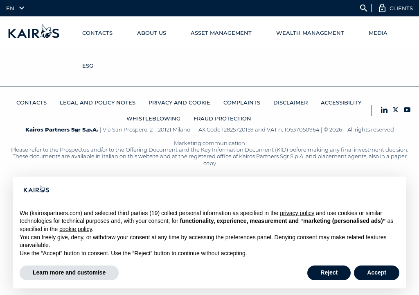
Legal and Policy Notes (97, 102)
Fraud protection (222, 118)
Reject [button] (329, 272)
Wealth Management (310, 33)
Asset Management (221, 33)
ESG (87, 65)
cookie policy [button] (75, 229)
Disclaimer (290, 102)
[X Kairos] (395, 110)
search (364, 8)
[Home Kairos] (34, 32)
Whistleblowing (153, 118)
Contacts (97, 33)
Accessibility (341, 102)
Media (378, 33)
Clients (401, 8)
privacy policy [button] (297, 213)
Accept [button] (376, 272)
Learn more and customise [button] (69, 272)
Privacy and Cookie (179, 102)
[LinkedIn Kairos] (384, 110)
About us (151, 33)
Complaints (241, 102)
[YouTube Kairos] (407, 110)
